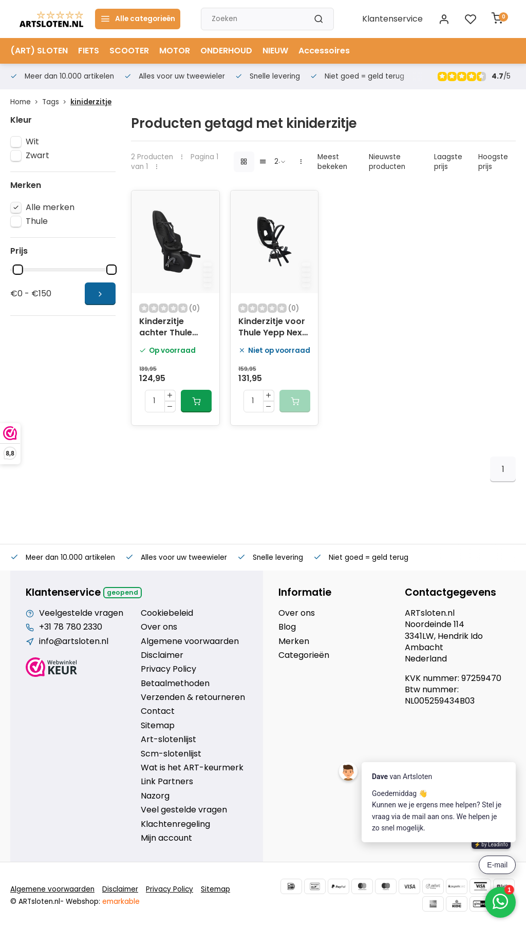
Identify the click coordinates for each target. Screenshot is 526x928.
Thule (37, 221)
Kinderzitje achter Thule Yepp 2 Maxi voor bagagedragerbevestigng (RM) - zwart (175, 328)
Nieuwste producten (387, 162)
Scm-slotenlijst (171, 754)
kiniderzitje (90, 102)
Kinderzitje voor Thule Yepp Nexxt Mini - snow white (274, 328)
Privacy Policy (168, 669)
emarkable (121, 901)
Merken (293, 641)
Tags (56, 102)
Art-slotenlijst (168, 739)
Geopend (122, 592)
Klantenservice (392, 19)
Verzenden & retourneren (193, 697)
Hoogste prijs (493, 162)
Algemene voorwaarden (190, 641)
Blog (287, 627)
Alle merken (50, 207)
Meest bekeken (332, 162)
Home (26, 102)
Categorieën (303, 655)
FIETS (88, 50)
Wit (32, 141)
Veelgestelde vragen (81, 613)
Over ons (159, 627)
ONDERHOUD (226, 50)
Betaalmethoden (175, 683)
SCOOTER (129, 50)
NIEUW (275, 50)
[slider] (18, 269)
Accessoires (324, 50)
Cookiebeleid (167, 613)
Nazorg (155, 796)
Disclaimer (162, 655)
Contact (158, 711)
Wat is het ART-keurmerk (192, 767)
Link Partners (167, 781)
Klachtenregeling (175, 824)
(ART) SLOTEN (39, 50)
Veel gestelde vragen (184, 810)
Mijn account (166, 838)
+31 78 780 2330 (70, 627)
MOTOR (174, 50)
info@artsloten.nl (73, 641)
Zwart (37, 155)
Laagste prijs (448, 162)
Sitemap (158, 725)
